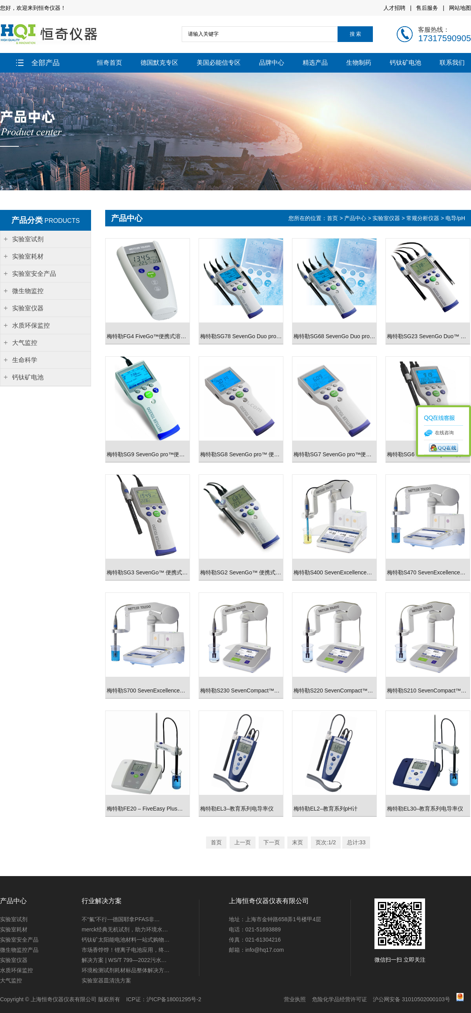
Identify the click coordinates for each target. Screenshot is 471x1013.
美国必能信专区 (219, 62)
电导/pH (455, 218)
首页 (333, 218)
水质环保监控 (16, 970)
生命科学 (24, 360)
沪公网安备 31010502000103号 (411, 999)
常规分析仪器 (422, 218)
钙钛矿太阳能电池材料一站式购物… (126, 939)
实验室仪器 (386, 218)
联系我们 (452, 62)
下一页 (271, 842)
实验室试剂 (13, 919)
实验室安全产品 (19, 939)
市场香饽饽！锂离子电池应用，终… (126, 950)
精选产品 (315, 62)
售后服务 (427, 8)
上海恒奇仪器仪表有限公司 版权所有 (75, 999)
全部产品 (38, 63)
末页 (297, 842)
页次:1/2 (326, 842)
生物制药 (358, 62)
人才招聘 (394, 8)
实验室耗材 (13, 929)
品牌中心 (271, 62)
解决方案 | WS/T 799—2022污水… (124, 960)
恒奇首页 (109, 62)
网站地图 (460, 8)
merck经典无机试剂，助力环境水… (125, 929)
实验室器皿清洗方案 (106, 980)
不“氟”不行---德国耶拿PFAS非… (121, 919)
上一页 (242, 842)
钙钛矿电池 (405, 62)
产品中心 (355, 218)
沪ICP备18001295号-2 (173, 999)
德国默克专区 (159, 62)
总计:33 (356, 842)
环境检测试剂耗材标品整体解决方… (126, 970)
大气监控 (11, 980)
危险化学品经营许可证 (339, 999)
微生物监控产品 (19, 950)
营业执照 (295, 999)
